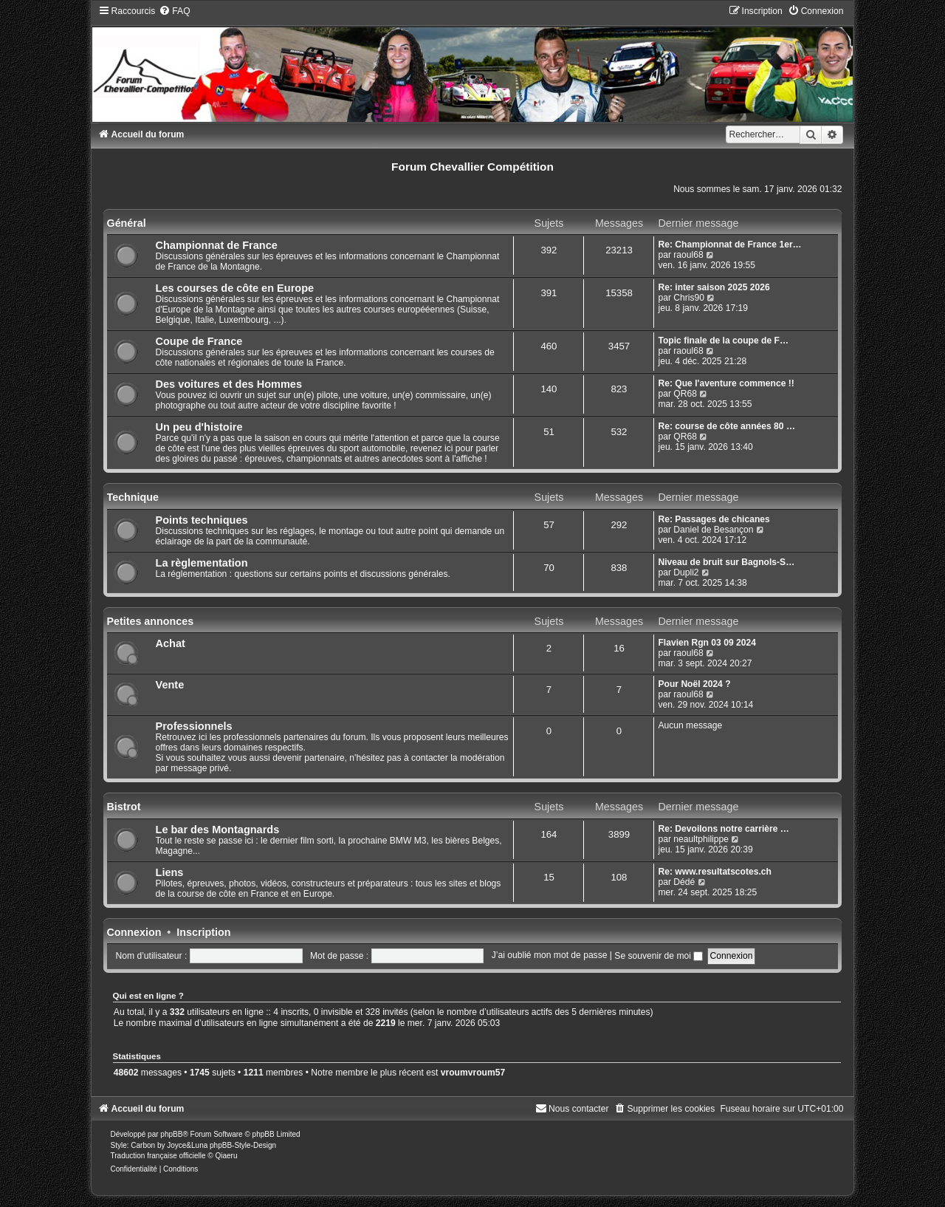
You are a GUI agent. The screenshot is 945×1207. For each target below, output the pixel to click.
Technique (133, 497)
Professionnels (194, 726)
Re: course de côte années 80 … (726, 426)
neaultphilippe (701, 839)
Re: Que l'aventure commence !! (726, 383)
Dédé (684, 882)
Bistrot (124, 807)
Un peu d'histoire (199, 427)
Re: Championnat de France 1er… (729, 244)
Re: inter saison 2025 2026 (713, 287)
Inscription (203, 932)
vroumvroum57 (473, 1072)
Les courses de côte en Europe (235, 288)
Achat (170, 643)
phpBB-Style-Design (243, 1145)
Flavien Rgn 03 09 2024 (706, 642)
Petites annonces (150, 621)
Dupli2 (685, 572)
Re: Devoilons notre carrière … (723, 829)
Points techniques (202, 520)
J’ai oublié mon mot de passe (550, 956)
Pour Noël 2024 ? (694, 684)
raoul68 (688, 255)
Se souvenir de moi (658, 956)
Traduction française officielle (158, 1156)
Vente (170, 685)
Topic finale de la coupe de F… (723, 340)
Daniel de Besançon (713, 529)
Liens (170, 872)
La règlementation (202, 563)
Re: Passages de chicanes (713, 519)
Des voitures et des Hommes (229, 384)
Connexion (134, 932)
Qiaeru (226, 1156)
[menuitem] (174, 11)
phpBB (171, 1134)
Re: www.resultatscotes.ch (714, 871)
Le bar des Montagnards (218, 829)
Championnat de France (217, 245)
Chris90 (688, 298)
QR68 (685, 394)
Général (126, 223)
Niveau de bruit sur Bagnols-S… (726, 562)
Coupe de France (199, 341)
